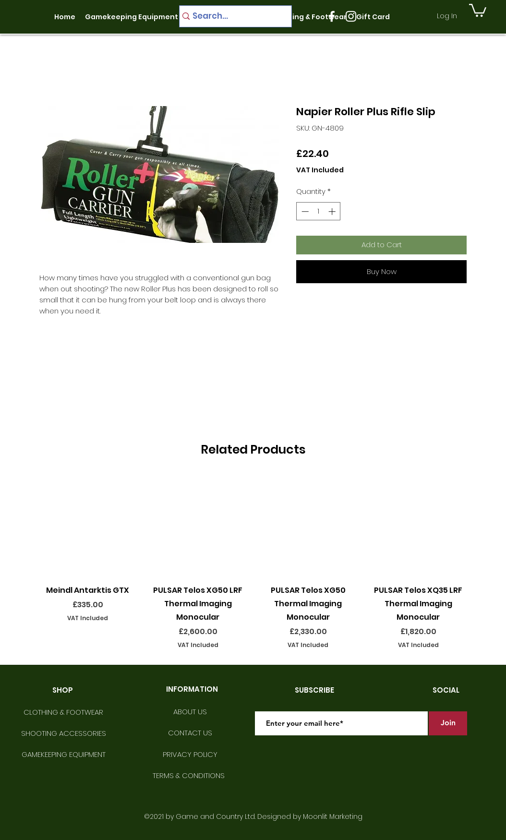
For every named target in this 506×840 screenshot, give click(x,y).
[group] (253, 562)
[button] (477, 9)
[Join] (448, 723)
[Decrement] (304, 211)
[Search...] (232, 16)
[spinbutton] (318, 211)
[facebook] (332, 16)
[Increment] (332, 211)
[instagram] (351, 16)
